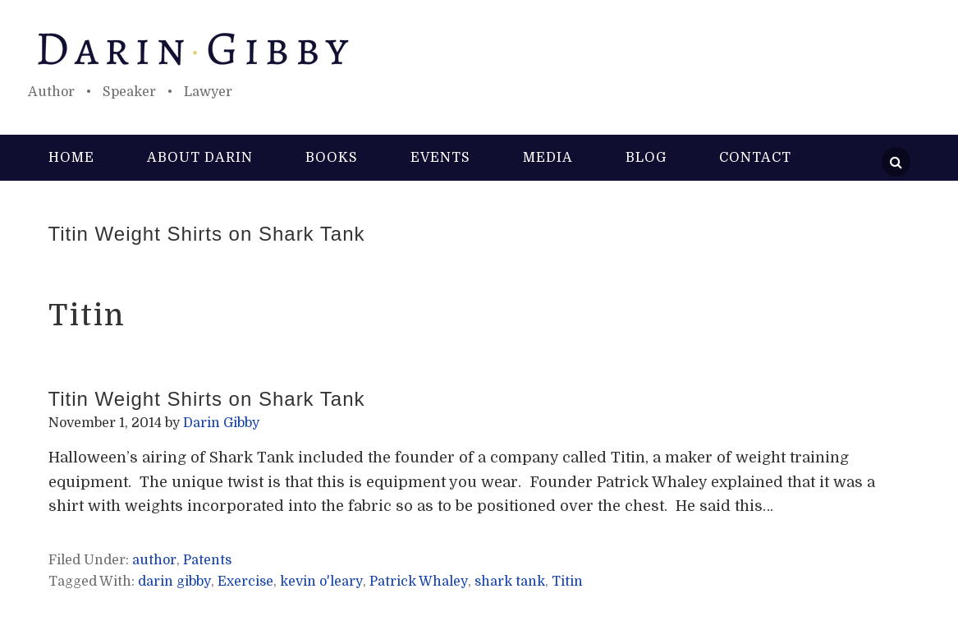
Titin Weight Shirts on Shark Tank (206, 234)
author (154, 560)
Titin (567, 581)
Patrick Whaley (418, 581)
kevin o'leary (321, 581)
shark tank (509, 581)
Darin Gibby (479, 49)
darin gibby (174, 581)
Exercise (245, 581)
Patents (207, 560)
